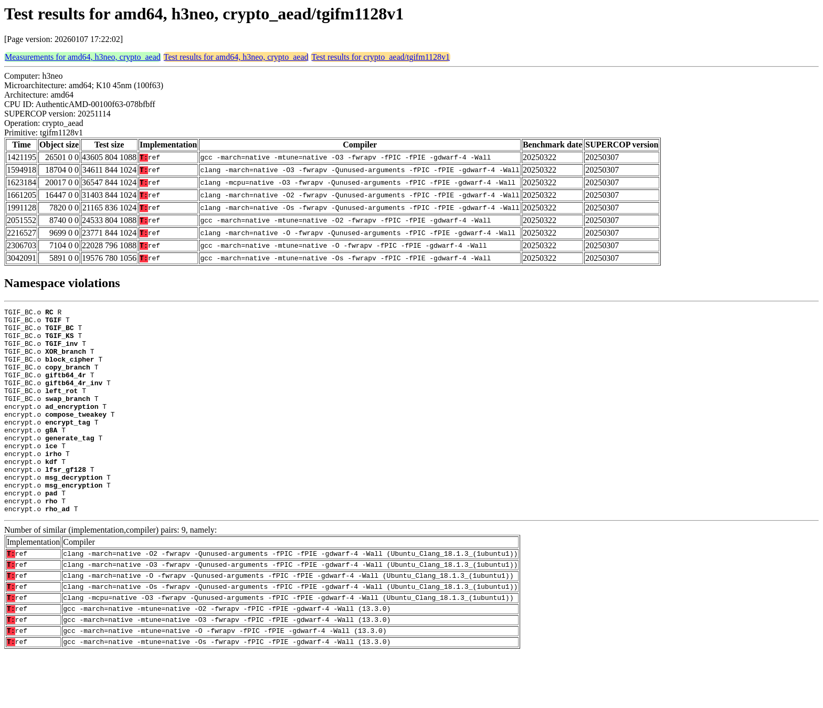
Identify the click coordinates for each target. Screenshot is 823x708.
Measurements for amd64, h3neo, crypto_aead (83, 56)
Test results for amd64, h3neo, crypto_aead (236, 56)
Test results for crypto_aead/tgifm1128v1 (380, 56)
